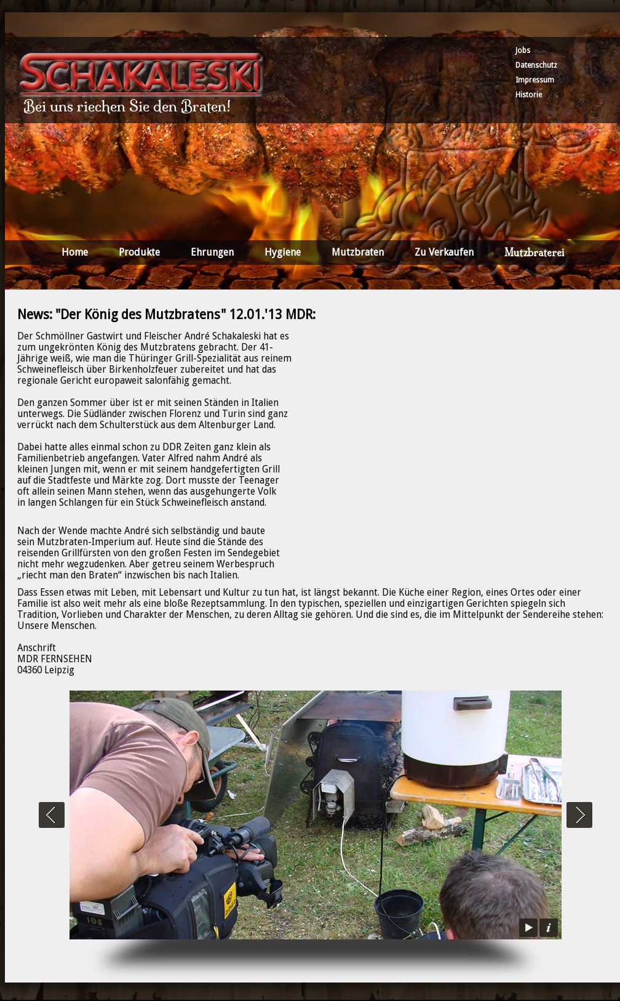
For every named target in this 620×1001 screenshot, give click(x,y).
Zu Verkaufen (444, 252)
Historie (528, 95)
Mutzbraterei (534, 252)
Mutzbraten (358, 252)
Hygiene (282, 252)
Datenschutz (536, 65)
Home (75, 252)
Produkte (139, 252)
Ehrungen (212, 252)
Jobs (522, 50)
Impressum (534, 80)
